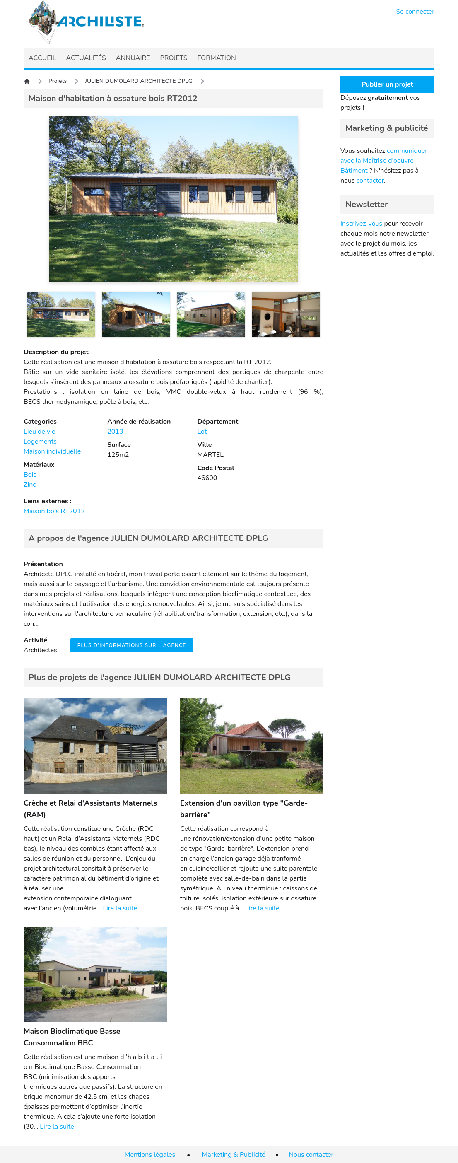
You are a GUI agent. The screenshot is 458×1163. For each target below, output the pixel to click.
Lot (202, 431)
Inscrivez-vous (361, 223)
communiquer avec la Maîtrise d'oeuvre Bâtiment (383, 160)
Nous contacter (311, 1154)
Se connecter (415, 11)
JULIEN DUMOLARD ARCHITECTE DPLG (139, 81)
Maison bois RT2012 (54, 511)
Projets (57, 81)
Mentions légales (150, 1154)
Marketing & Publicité (233, 1154)
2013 (115, 431)
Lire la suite (120, 908)
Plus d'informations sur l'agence (131, 645)
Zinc (30, 484)
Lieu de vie (39, 431)
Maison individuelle (52, 451)
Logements (40, 441)
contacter (370, 180)
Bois (30, 474)
